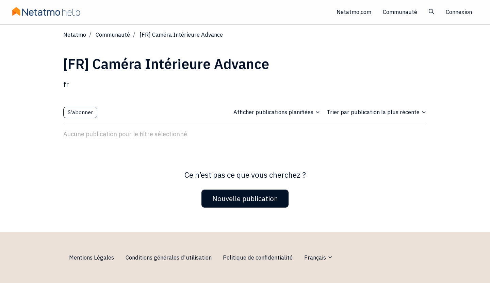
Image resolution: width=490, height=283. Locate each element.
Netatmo (74, 34)
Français (318, 257)
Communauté (400, 12)
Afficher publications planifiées (277, 112)
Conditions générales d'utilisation (169, 257)
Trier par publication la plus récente (377, 112)
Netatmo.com (354, 12)
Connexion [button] (459, 12)
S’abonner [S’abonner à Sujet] (80, 112)
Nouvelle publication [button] (245, 198)
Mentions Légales (91, 257)
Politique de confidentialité (258, 257)
